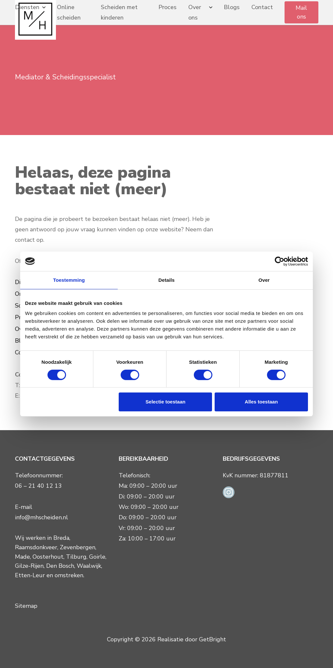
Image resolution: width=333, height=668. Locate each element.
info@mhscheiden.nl (41, 517)
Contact (262, 7)
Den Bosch (60, 566)
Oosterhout (48, 557)
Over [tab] (264, 280)
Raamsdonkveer (36, 547)
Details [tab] (166, 280)
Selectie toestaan (166, 401)
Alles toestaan (261, 401)
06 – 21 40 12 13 (38, 486)
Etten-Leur (30, 575)
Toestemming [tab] (69, 280)
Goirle (97, 557)
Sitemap (26, 606)
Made (22, 557)
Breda (61, 538)
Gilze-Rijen (29, 566)
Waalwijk (89, 566)
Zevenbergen (77, 547)
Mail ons (301, 12)
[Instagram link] (228, 492)
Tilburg (76, 557)
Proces (167, 7)
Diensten (27, 7)
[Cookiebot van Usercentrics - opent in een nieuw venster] (279, 261)
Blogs (232, 7)
